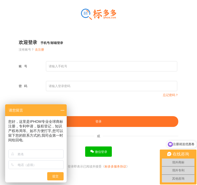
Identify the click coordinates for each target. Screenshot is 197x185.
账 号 (23, 66)
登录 (98, 121)
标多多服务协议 (115, 166)
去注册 (39, 49)
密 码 (23, 86)
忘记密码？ (170, 95)
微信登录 (98, 151)
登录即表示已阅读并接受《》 (98, 166)
